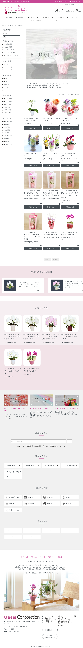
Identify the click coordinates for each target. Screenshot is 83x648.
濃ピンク (8, 84)
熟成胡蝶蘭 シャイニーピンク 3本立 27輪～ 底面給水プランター (50, 336)
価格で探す (11, 25)
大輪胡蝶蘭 (9, 47)
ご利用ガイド (69, 11)
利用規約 (60, 626)
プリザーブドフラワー (12, 55)
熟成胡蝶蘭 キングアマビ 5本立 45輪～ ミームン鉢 (69, 336)
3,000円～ (8, 98)
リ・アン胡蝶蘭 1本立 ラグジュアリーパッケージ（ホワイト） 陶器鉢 (51, 193)
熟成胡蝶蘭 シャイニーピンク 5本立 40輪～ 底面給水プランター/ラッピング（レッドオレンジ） (18, 284)
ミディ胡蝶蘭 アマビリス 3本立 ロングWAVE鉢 (12, 371)
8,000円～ (8, 104)
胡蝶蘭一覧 (19, 17)
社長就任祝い (9, 121)
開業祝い (8, 124)
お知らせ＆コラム (50, 620)
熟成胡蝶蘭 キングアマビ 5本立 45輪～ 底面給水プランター (31, 336)
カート (63, 11)
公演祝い (8, 130)
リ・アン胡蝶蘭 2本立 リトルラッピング (31, 370)
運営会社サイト (50, 630)
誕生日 (7, 133)
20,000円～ (9, 110)
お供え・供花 (9, 144)
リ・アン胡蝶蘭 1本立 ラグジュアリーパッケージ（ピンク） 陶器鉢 (33, 193)
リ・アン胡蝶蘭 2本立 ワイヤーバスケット (50, 233)
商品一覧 (48, 618)
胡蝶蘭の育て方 (77, 11)
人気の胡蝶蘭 (8, 17)
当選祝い (8, 127)
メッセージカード (11, 70)
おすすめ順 (62, 94)
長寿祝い (8, 141)
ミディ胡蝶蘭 (9, 50)
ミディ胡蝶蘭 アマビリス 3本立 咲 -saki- (32, 119)
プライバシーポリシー (65, 620)
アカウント (57, 11)
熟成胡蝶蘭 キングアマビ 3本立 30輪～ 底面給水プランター (12, 336)
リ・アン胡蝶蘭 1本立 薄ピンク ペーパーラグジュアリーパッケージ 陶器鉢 (69, 194)
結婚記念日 (9, 136)
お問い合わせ (62, 618)
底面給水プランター (56, 446)
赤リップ (8, 87)
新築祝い (8, 138)
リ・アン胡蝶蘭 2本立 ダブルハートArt (69, 154)
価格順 (71, 94)
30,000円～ (9, 113)
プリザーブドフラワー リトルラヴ (69, 119)
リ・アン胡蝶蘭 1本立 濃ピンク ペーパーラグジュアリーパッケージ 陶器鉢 (32, 235)
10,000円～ (9, 107)
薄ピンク (8, 81)
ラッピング (8, 67)
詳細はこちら (32, 128)
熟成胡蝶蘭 (9, 44)
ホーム (4, 25)
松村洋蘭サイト (50, 636)
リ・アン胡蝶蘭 (10, 53)
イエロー (8, 90)
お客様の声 (48, 622)
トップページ (49, 616)
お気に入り (75, 17)
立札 (6, 64)
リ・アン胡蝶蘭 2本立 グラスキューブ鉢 (69, 233)
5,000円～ (20, 25)
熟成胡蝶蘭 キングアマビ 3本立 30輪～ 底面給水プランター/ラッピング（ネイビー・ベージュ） (64, 284)
